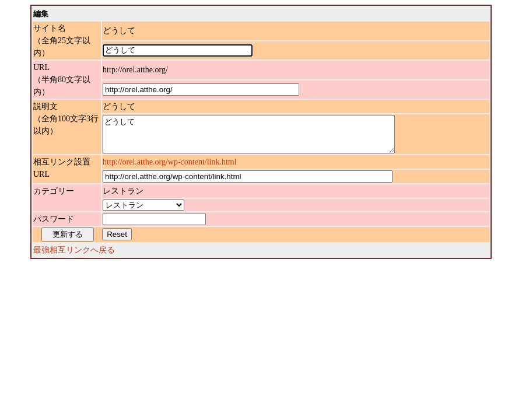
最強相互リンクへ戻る (74, 257)
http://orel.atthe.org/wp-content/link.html (170, 168)
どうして (266, 137)
